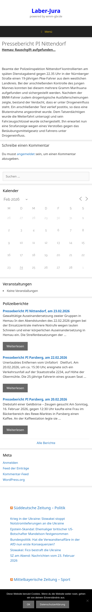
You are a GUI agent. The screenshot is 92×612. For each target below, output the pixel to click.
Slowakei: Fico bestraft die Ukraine (35, 550)
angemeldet (26, 154)
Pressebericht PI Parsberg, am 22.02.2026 (35, 357)
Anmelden (10, 462)
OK (28, 604)
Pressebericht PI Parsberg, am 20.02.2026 (35, 399)
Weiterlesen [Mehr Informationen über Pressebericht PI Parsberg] (15, 388)
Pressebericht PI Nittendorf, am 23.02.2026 (36, 311)
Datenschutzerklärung (52, 604)
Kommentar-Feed (16, 474)
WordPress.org (14, 479)
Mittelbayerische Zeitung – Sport (42, 579)
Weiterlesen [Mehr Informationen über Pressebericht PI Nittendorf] (15, 346)
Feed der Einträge (16, 468)
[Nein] (87, 600)
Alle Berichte (46, 443)
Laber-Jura (46, 11)
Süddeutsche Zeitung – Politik (39, 507)
